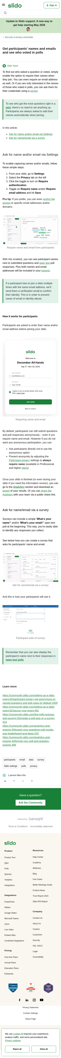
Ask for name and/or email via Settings (31, 134)
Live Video (9, 930)
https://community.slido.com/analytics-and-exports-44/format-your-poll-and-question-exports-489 (26, 741)
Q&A (6, 863)
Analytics (8, 880)
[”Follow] (19, 1001)
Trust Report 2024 (40, 896)
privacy (33, 766)
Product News (39, 890)
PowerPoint (9, 902)
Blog (35, 874)
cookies (17, 1034)
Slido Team (12, 65)
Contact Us (38, 918)
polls (23, 766)
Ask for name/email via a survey (27, 138)
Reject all (17, 1049)
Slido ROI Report (40, 901)
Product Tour (9, 857)
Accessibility (38, 957)
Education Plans (11, 968)
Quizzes (7, 874)
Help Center (38, 857)
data (31, 759)
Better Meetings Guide (42, 885)
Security (36, 940)
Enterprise (8, 974)
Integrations (9, 885)
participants (9, 759)
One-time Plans (11, 957)
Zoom (6, 924)
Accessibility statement (41, 826)
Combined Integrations (14, 941)
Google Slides (10, 913)
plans (25, 468)
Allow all (44, 1049)
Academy (37, 862)
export (6, 490)
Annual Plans (10, 963)
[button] (3, 6)
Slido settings (10, 766)
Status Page (30, 1019)
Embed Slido (9, 935)
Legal (35, 951)
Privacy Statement (30, 1007)
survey (40, 759)
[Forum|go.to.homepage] (15, 5)
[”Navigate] (10, 843)
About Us (37, 923)
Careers (36, 929)
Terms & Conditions (18, 826)
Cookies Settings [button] (30, 1013)
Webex (7, 907)
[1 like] (14, 775)
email (22, 759)
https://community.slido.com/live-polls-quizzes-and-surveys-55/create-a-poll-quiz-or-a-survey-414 (29, 718)
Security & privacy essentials (19, 37)
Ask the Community (30, 802)
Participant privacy (19, 460)
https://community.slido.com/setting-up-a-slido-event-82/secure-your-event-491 (29, 708)
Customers (37, 935)
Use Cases (37, 879)
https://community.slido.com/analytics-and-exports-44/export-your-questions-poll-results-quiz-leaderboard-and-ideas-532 (28, 730)
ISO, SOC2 (38, 946)
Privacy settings (13, 1040)
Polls (6, 869)
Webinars (37, 868)
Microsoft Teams (11, 918)
